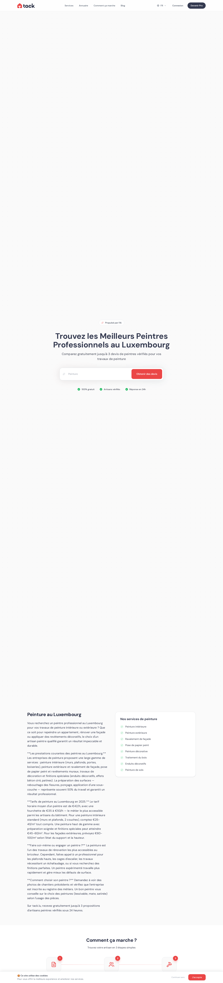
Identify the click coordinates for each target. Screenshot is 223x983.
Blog (123, 5)
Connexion (177, 5)
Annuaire (83, 5)
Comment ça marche (104, 5)
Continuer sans (178, 977)
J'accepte (197, 977)
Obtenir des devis (146, 374)
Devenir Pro (197, 5)
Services (69, 5)
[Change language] (161, 5)
